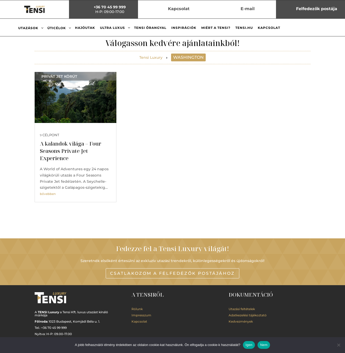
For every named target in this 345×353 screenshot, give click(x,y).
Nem (263, 345)
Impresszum (141, 315)
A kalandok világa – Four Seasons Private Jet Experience (70, 151)
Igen (249, 345)
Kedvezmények (241, 321)
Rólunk (137, 309)
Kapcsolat (139, 321)
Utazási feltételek (242, 309)
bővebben (48, 194)
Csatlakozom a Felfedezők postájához (172, 273)
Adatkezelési (248, 315)
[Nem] (338, 345)
